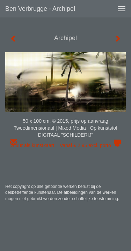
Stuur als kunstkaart (65, 145)
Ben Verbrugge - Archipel (40, 8)
